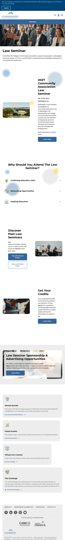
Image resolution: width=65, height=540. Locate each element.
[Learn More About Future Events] (12, 438)
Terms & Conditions (50, 537)
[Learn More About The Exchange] (13, 490)
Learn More (50, 140)
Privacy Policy (38, 537)
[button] (55, 15)
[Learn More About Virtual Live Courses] (11, 462)
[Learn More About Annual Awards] (15, 415)
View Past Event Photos (19, 257)
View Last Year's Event (19, 266)
